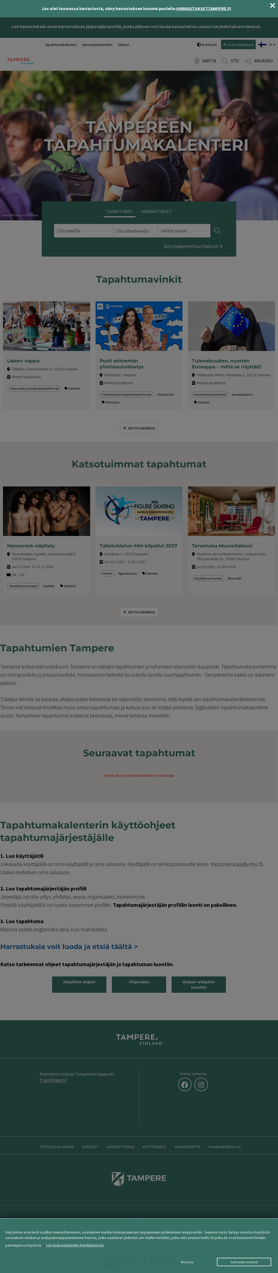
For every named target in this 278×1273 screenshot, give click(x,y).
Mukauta (187, 1262)
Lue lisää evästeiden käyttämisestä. (75, 1245)
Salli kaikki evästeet (244, 1262)
